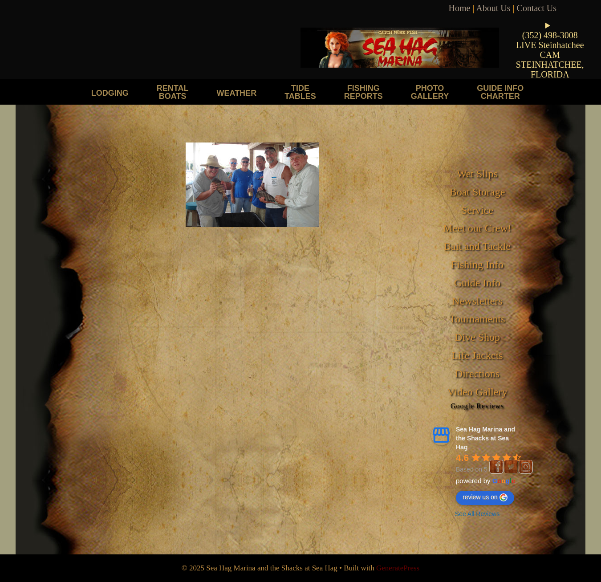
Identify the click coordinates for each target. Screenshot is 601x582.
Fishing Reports (363, 92)
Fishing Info (477, 264)
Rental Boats (173, 92)
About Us (493, 8)
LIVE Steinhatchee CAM (550, 50)
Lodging (110, 93)
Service (477, 210)
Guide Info (477, 283)
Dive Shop (477, 337)
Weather (236, 93)
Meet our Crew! (477, 228)
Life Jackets (477, 355)
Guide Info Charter (500, 92)
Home (460, 8)
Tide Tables (300, 92)
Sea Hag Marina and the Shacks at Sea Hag (485, 438)
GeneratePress (397, 568)
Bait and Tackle (477, 246)
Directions (477, 373)
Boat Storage (477, 192)
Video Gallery (477, 392)
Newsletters (477, 301)
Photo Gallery (430, 92)
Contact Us (536, 8)
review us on (485, 497)
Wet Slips (477, 173)
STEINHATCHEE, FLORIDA (550, 69)
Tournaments (477, 319)
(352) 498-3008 (550, 35)
